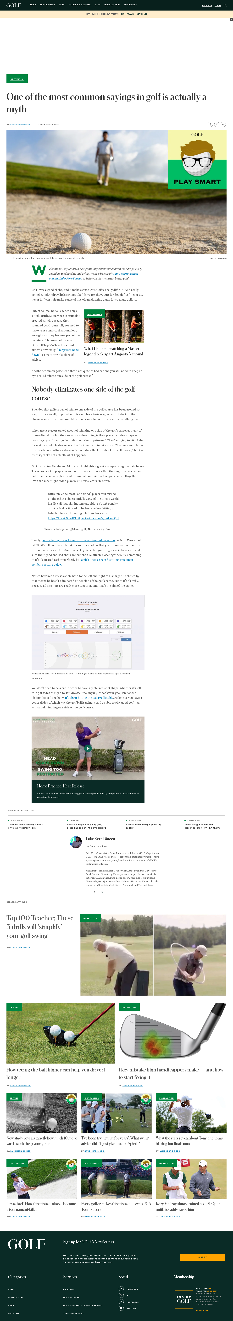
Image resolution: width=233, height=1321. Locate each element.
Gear (58, 5)
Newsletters (109, 5)
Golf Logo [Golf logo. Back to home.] (14, 5)
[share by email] (223, 124)
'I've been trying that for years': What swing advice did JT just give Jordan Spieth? (115, 1141)
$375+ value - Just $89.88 (134, 14)
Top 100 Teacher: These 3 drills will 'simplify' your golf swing (40, 927)
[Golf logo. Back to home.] (26, 1244)
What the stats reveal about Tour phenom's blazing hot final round (189, 1141)
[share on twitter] (216, 124)
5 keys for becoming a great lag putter (143, 826)
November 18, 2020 (99, 529)
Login (218, 5)
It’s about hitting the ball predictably (89, 697)
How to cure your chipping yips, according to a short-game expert (86, 826)
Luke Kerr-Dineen (20, 124)
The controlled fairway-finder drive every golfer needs (25, 826)
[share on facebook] (210, 124)
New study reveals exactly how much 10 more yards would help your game (41, 1141)
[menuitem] (127, 5)
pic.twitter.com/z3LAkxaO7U (100, 518)
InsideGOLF (127, 5)
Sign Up (202, 1257)
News (30, 5)
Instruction (44, 5)
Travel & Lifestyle (76, 5)
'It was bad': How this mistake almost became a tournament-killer (41, 1206)
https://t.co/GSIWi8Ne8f (64, 518)
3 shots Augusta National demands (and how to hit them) (202, 826)
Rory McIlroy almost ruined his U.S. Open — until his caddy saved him (190, 1206)
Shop (94, 5)
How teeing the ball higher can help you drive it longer (55, 1073)
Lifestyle (14, 1314)
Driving (14, 1007)
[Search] (225, 5)
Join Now (207, 5)
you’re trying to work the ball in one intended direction (78, 540)
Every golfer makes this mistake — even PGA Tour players (116, 1206)
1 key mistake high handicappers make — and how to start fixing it (171, 1073)
